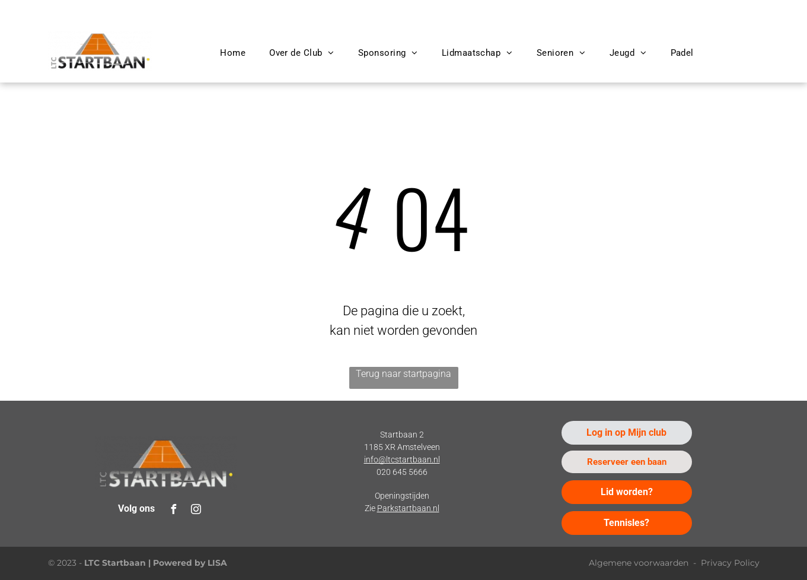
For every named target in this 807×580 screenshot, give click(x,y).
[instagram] (196, 511)
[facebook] (173, 511)
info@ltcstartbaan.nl (402, 459)
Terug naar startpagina (403, 373)
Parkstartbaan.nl (408, 508)
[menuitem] (232, 53)
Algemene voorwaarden (638, 562)
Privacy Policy (730, 562)
